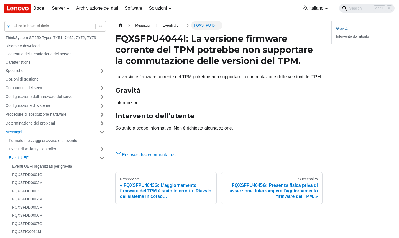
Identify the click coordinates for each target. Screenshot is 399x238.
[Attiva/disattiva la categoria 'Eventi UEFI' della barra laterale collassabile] (102, 158)
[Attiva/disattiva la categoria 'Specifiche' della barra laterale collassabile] (102, 70)
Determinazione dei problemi (30, 123)
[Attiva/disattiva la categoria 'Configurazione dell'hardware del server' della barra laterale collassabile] (102, 96)
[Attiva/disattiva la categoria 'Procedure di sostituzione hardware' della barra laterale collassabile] (102, 114)
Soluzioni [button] (158, 8)
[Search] (367, 8)
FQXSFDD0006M (27, 215)
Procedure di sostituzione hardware (36, 114)
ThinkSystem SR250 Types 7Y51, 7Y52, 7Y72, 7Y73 (51, 37)
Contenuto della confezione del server (38, 54)
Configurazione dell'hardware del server (40, 96)
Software (133, 8)
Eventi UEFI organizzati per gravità (42, 166)
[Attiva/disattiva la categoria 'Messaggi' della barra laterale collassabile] (102, 132)
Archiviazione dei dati (97, 8)
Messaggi (14, 132)
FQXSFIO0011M (26, 231)
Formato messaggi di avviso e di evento (43, 140)
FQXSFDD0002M (27, 182)
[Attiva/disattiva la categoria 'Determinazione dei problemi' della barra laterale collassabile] (102, 123)
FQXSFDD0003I (26, 191)
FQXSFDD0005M (27, 207)
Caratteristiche (18, 62)
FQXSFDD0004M (27, 199)
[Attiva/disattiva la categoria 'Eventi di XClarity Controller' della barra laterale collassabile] (102, 149)
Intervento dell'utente (352, 36)
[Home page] (120, 25)
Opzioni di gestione (22, 79)
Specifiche (15, 70)
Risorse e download (23, 46)
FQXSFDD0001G (27, 174)
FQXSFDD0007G (27, 223)
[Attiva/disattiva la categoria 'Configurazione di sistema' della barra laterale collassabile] (102, 105)
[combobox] (14, 26)
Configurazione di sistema (28, 105)
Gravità (341, 28)
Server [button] (58, 8)
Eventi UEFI (19, 158)
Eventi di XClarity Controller (32, 149)
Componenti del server (25, 88)
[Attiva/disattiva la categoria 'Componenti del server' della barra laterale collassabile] (102, 88)
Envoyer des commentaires (145, 154)
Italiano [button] (313, 8)
